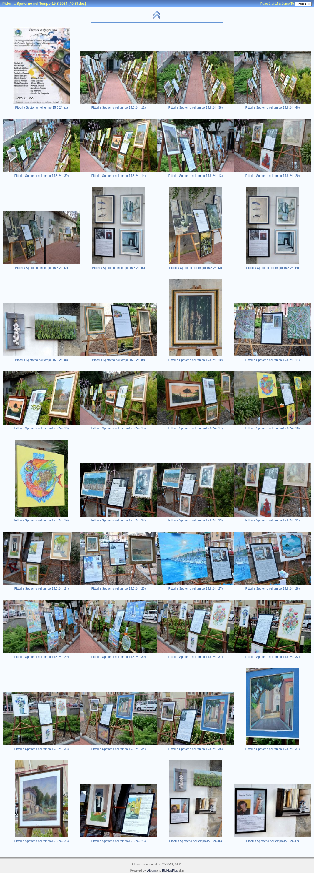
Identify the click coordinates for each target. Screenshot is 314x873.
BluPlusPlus (170, 870)
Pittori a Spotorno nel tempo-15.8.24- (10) (195, 360)
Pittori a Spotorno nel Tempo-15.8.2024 (34, 3)
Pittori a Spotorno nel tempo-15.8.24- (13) (195, 175)
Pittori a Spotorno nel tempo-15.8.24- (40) (272, 107)
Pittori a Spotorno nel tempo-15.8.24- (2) (41, 268)
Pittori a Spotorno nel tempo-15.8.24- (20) (272, 175)
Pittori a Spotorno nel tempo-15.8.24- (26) (118, 588)
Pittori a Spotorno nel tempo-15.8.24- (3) (195, 268)
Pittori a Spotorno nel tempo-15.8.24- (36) (41, 841)
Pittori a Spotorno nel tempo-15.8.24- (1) (41, 107)
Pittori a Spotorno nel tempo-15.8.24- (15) (118, 428)
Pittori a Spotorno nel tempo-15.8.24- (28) (272, 588)
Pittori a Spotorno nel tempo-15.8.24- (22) (118, 520)
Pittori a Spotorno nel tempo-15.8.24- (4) (272, 268)
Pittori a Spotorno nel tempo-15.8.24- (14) (118, 175)
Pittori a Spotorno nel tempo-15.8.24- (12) (118, 107)
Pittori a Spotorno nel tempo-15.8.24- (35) (195, 749)
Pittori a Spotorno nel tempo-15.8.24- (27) (195, 588)
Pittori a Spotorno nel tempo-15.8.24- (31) (195, 657)
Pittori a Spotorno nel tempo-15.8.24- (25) (118, 841)
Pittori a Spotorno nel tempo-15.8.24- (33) (41, 749)
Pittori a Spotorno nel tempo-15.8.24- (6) (195, 841)
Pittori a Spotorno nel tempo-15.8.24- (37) (272, 749)
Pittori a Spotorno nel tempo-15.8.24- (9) (118, 360)
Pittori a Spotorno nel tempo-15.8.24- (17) (195, 428)
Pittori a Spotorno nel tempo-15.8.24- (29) (41, 657)
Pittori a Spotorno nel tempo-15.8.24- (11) (272, 360)
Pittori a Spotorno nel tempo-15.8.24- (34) (118, 749)
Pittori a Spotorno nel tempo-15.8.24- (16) (41, 428)
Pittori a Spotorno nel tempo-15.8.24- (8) (41, 360)
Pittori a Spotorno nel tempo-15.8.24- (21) (272, 520)
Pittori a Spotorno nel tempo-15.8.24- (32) (272, 657)
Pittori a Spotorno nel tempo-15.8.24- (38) (195, 107)
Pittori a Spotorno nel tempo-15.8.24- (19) (41, 520)
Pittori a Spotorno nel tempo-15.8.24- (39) (41, 175)
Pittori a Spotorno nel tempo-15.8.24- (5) (118, 268)
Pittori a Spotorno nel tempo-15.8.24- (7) (272, 841)
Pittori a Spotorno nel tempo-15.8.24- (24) (41, 588)
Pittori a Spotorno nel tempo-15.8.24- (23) (195, 520)
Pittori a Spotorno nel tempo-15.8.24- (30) (118, 657)
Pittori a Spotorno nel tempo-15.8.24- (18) (272, 428)
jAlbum (151, 870)
